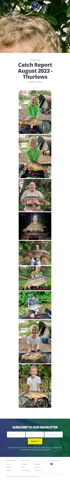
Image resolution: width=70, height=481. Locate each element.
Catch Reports (25, 469)
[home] (35, 5)
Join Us (37, 466)
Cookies (9, 469)
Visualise (36, 475)
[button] (5, 4)
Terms (8, 463)
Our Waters (24, 463)
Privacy (9, 466)
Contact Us (38, 469)
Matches (37, 463)
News (22, 466)
